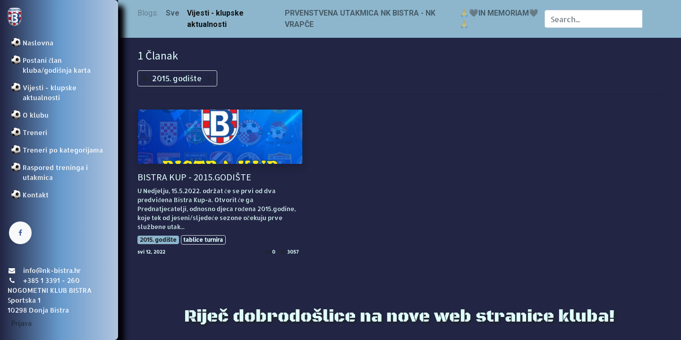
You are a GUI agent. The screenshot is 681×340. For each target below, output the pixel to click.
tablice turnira (203, 239)
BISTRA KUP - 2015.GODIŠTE (194, 177)
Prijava (21, 323)
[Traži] (652, 19)
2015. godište (158, 239)
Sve (172, 12)
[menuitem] (59, 42)
